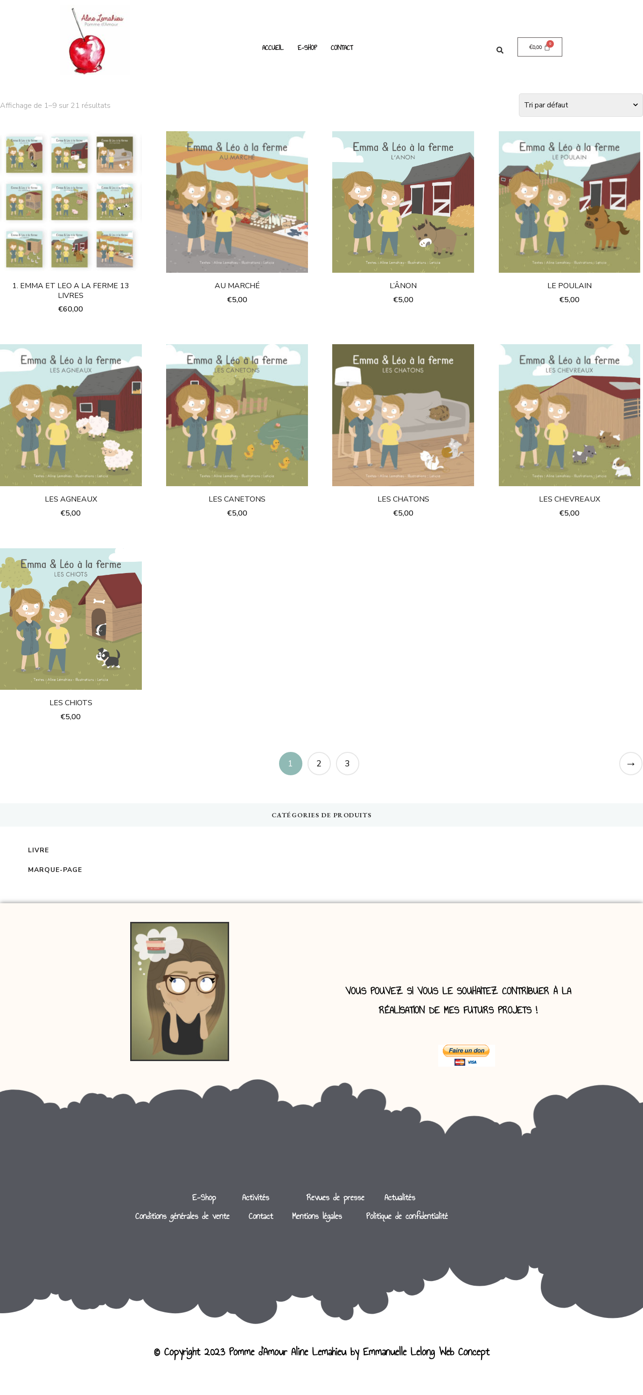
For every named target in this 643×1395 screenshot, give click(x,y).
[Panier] (540, 47)
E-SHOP (307, 47)
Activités (255, 1197)
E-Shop (204, 1197)
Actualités (399, 1197)
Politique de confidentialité (407, 1216)
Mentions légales (317, 1216)
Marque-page (55, 869)
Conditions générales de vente (182, 1216)
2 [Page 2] (319, 763)
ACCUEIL (273, 47)
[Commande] (581, 105)
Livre (38, 850)
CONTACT (342, 47)
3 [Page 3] (347, 763)
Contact (261, 1216)
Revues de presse (335, 1197)
